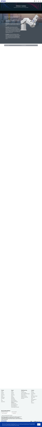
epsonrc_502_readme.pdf (21, 239)
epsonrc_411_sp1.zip (29, 290)
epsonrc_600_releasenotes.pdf (14, 159)
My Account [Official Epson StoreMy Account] (22, 398)
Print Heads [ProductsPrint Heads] (2, 398)
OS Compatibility (24, 45)
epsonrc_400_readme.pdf (21, 303)
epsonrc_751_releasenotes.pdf (18, 61)
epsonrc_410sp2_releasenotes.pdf (13, 294)
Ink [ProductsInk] (1, 399)
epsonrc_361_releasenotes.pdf (13, 308)
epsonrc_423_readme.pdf (21, 258)
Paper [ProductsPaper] (2, 400)
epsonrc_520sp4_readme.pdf (22, 230)
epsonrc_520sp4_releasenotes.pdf (13, 230)
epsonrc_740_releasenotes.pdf (18, 84)
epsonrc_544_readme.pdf (21, 185)
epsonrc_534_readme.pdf (21, 209)
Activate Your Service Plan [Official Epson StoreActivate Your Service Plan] (24, 397)
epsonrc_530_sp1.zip (29, 226)
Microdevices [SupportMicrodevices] (13, 398)
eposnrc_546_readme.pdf (21, 175)
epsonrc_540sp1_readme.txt (22, 204)
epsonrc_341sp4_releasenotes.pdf (13, 315)
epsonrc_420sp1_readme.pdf (22, 273)
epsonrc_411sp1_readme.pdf (22, 290)
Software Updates (7, 45)
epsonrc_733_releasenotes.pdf (18, 89)
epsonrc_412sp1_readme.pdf (22, 286)
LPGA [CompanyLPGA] (32, 398)
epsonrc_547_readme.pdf (21, 170)
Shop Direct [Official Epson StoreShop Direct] (22, 391)
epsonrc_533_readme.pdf (21, 214)
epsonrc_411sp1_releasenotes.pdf (13, 290)
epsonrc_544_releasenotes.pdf (13, 185)
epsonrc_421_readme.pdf (21, 268)
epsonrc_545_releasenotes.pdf (13, 180)
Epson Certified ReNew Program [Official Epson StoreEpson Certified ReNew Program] (25, 393)
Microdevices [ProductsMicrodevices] (3, 397)
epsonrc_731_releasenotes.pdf (18, 94)
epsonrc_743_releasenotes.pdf (18, 77)
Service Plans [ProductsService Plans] (3, 401)
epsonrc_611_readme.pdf (22, 156)
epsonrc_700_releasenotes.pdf (18, 127)
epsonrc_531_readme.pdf (21, 222)
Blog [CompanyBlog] (31, 401)
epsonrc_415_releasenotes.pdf (13, 278)
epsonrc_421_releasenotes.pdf (13, 268)
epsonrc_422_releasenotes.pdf (13, 263)
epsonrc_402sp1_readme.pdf (22, 298)
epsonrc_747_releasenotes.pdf (18, 68)
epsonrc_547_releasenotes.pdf (13, 170)
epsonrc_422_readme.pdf (21, 263)
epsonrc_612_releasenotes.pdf (14, 154)
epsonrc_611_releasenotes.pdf (14, 156)
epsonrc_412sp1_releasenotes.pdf (13, 286)
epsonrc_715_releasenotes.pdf (18, 103)
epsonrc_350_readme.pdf (21, 313)
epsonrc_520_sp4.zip (29, 230)
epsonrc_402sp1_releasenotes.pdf (13, 298)
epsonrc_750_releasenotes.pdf (18, 63)
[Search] (36, 1)
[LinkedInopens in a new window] (37, 421)
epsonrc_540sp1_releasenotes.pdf (13, 204)
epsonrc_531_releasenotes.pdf (13, 222)
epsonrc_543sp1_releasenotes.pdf (13, 190)
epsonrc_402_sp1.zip (29, 298)
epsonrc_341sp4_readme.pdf (22, 315)
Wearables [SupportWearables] (12, 397)
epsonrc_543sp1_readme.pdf (22, 190)
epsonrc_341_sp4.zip (29, 315)
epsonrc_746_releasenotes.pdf (18, 70)
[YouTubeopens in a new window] (35, 421)
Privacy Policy (6, 417)
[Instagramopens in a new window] (39, 421)
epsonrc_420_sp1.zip (29, 273)
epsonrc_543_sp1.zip (29, 190)
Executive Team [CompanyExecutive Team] (33, 393)
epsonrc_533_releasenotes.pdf (13, 214)
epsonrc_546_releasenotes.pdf (13, 175)
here (18, 425)
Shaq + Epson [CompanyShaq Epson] (33, 397)
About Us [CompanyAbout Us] (32, 391)
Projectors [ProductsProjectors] (2, 392)
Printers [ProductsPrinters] (2, 391)
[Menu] (40, 1)
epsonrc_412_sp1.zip (29, 286)
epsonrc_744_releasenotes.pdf (18, 75)
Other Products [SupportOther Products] (13, 399)
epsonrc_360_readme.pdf (21, 310)
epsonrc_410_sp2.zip (29, 294)
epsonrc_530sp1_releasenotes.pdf (13, 226)
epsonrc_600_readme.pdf (22, 159)
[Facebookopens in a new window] (31, 421)
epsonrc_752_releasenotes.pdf (18, 59)
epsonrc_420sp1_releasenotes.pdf (13, 273)
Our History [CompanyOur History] (32, 392)
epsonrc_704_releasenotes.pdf (18, 117)
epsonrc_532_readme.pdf (21, 218)
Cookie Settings (33, 423)
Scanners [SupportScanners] (12, 393)
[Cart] (38, 1)
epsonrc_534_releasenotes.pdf (13, 209)
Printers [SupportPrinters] (12, 391)
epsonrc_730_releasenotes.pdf (18, 96)
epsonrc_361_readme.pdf (21, 308)
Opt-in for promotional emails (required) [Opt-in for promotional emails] (7, 415)
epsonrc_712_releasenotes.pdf (18, 108)
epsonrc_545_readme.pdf (21, 180)
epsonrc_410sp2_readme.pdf (22, 294)
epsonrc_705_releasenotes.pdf (18, 114)
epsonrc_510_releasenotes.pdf (13, 234)
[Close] (38, 424)
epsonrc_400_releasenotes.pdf (13, 303)
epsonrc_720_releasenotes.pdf (18, 101)
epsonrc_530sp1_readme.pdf (22, 226)
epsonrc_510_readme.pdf (21, 234)
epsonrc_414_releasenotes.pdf (13, 282)
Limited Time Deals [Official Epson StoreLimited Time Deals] (23, 392)
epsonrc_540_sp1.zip (29, 204)
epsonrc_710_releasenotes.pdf (18, 111)
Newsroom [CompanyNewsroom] (32, 400)
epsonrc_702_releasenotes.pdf (18, 122)
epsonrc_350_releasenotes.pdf (13, 313)
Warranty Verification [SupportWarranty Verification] (14, 400)
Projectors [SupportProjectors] (12, 392)
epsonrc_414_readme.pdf (21, 282)
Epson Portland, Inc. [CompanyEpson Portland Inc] (33, 399)
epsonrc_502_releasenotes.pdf (13, 239)
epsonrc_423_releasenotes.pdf (13, 258)
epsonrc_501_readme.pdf (21, 244)
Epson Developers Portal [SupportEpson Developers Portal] (14, 404)
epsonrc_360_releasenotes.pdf (13, 310)
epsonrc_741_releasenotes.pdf (18, 82)
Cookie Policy (8, 424)
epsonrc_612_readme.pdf (22, 154)
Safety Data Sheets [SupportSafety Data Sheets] (13, 403)
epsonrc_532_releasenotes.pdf (13, 218)
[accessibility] (34, 1)
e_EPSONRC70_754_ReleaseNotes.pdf (19, 55)
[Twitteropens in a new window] (33, 421)
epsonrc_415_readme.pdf (21, 278)
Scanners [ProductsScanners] (2, 393)
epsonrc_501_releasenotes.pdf (13, 244)
